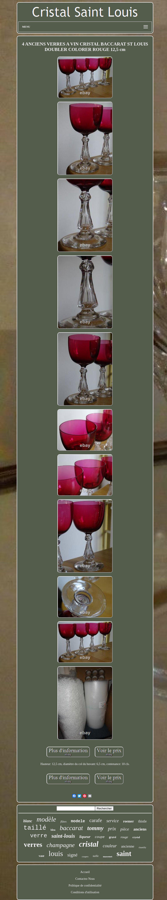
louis (56, 853)
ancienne (127, 846)
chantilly (142, 847)
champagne (61, 845)
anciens (140, 829)
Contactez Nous (85, 878)
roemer (128, 821)
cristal (88, 844)
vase (41, 856)
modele (78, 821)
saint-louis (63, 836)
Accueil (85, 872)
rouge (124, 837)
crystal (136, 837)
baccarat (71, 827)
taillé (34, 828)
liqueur (84, 837)
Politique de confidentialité (85, 885)
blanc (27, 821)
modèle (46, 819)
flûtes (63, 821)
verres (33, 844)
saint (124, 854)
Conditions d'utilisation (85, 892)
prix (112, 828)
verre (38, 835)
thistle (142, 821)
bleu (53, 829)
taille (96, 856)
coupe (100, 837)
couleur (110, 845)
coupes (85, 856)
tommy (95, 828)
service (112, 820)
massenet (107, 856)
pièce (124, 829)
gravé (112, 837)
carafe (95, 820)
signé (72, 855)
